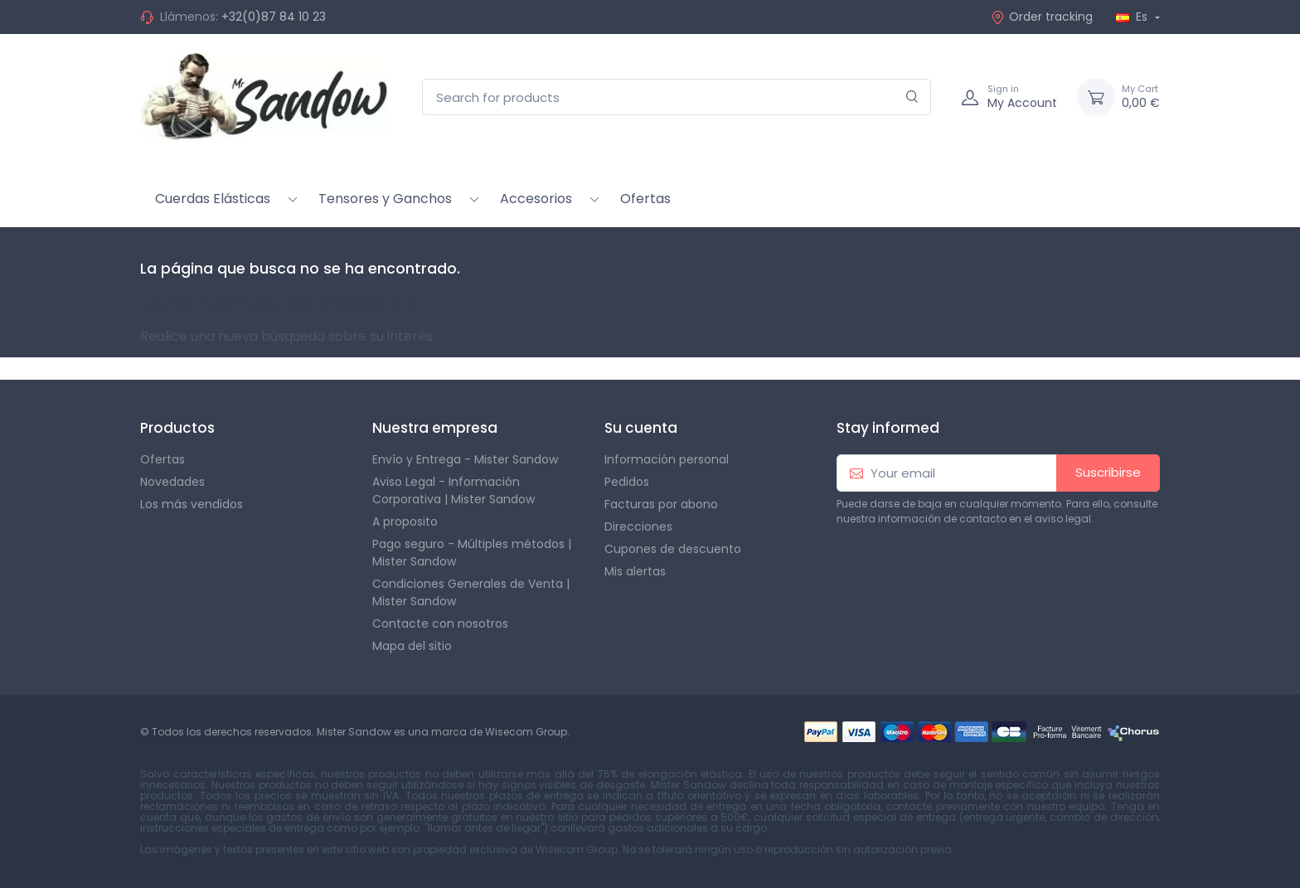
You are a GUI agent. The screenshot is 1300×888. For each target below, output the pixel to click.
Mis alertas (635, 571)
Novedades (172, 481)
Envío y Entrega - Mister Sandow (465, 459)
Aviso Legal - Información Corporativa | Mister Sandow (453, 490)
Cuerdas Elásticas (212, 198)
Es (1133, 16)
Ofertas (645, 198)
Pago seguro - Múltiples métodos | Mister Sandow (471, 553)
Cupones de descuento (672, 549)
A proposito (405, 521)
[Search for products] (676, 97)
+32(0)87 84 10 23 (273, 16)
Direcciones (638, 526)
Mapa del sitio (412, 646)
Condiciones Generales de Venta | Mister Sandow (471, 592)
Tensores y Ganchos (385, 198)
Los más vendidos (191, 504)
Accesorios (536, 198)
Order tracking (1042, 16)
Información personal (666, 459)
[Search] (912, 97)
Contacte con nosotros (440, 623)
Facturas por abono (661, 504)
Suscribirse (1108, 472)
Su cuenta (640, 428)
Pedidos (626, 481)
